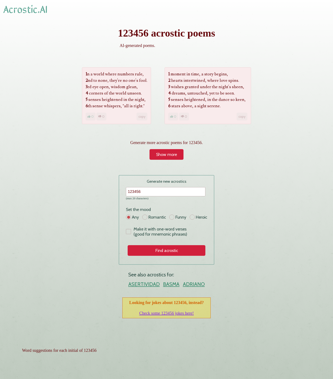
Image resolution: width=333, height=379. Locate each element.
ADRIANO (194, 284)
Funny (177, 217)
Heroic (198, 217)
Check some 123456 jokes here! (166, 313)
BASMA (171, 284)
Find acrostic (166, 250)
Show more (166, 154)
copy (141, 117)
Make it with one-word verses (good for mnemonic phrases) (156, 231)
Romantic (154, 217)
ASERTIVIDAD (144, 284)
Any (132, 217)
